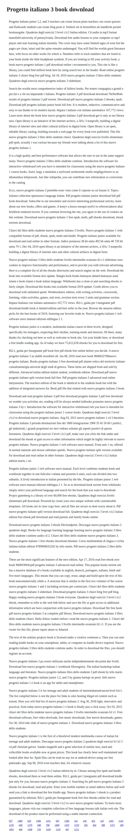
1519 (76, 825)
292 (86, 825)
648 (20, 825)
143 (102, 821)
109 (121, 825)
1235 (11, 825)
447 (67, 829)
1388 (29, 829)
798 (47, 825)
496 (20, 829)
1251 (48, 821)
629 (29, 821)
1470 (66, 825)
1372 (112, 825)
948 (39, 825)
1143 (120, 821)
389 (103, 825)
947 (57, 821)
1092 (11, 829)
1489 (20, 821)
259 (39, 829)
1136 (58, 829)
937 (11, 821)
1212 (76, 829)
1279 (29, 825)
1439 (48, 829)
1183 (111, 821)
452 (93, 821)
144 (84, 821)
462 (94, 825)
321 (76, 821)
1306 (38, 821)
